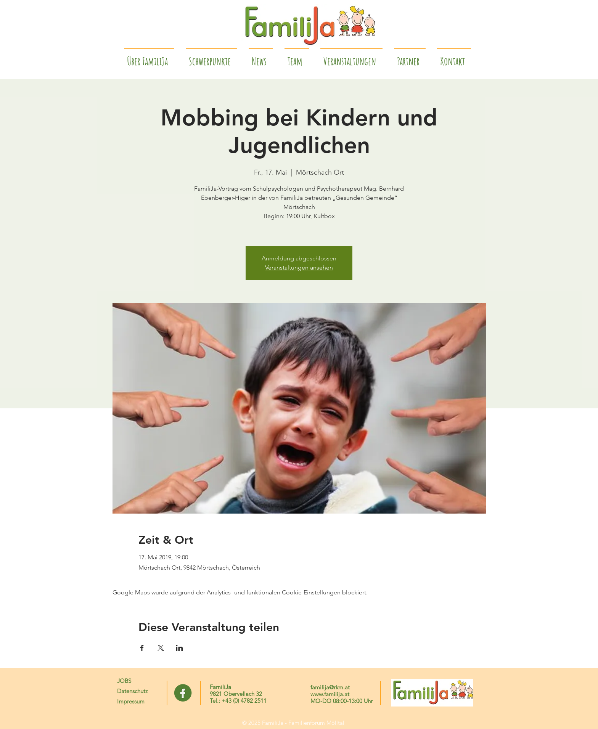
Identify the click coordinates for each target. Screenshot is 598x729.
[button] (409, 57)
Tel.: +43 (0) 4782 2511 (238, 700)
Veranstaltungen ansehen (299, 267)
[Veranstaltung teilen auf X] (160, 648)
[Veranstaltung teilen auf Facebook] (142, 648)
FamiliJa (220, 686)
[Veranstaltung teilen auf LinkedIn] (179, 648)
